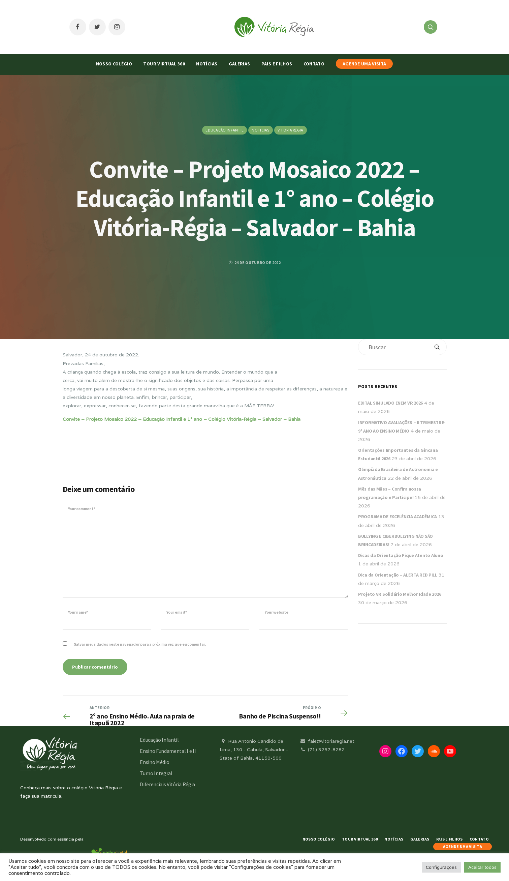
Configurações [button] (441, 867)
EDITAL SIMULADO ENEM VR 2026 (390, 403)
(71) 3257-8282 (322, 749)
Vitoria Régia (291, 130)
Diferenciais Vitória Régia (167, 784)
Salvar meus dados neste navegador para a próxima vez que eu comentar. (140, 644)
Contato (314, 64)
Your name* (78, 612)
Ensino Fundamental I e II (168, 750)
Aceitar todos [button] (482, 867)
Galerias (239, 64)
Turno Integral (156, 773)
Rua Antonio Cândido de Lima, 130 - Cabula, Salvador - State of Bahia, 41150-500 (254, 749)
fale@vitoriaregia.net (326, 741)
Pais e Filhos (276, 64)
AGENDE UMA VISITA (364, 64)
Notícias (206, 64)
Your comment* (81, 508)
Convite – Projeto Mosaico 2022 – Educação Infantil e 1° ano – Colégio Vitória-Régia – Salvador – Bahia (181, 419)
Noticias (260, 130)
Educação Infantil (224, 130)
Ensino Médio (154, 762)
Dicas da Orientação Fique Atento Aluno (400, 555)
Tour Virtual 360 (164, 64)
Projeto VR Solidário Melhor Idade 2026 (399, 594)
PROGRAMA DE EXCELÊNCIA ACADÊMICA (397, 516)
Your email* (176, 612)
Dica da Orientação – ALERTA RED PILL (397, 575)
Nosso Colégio (114, 64)
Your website (276, 612)
